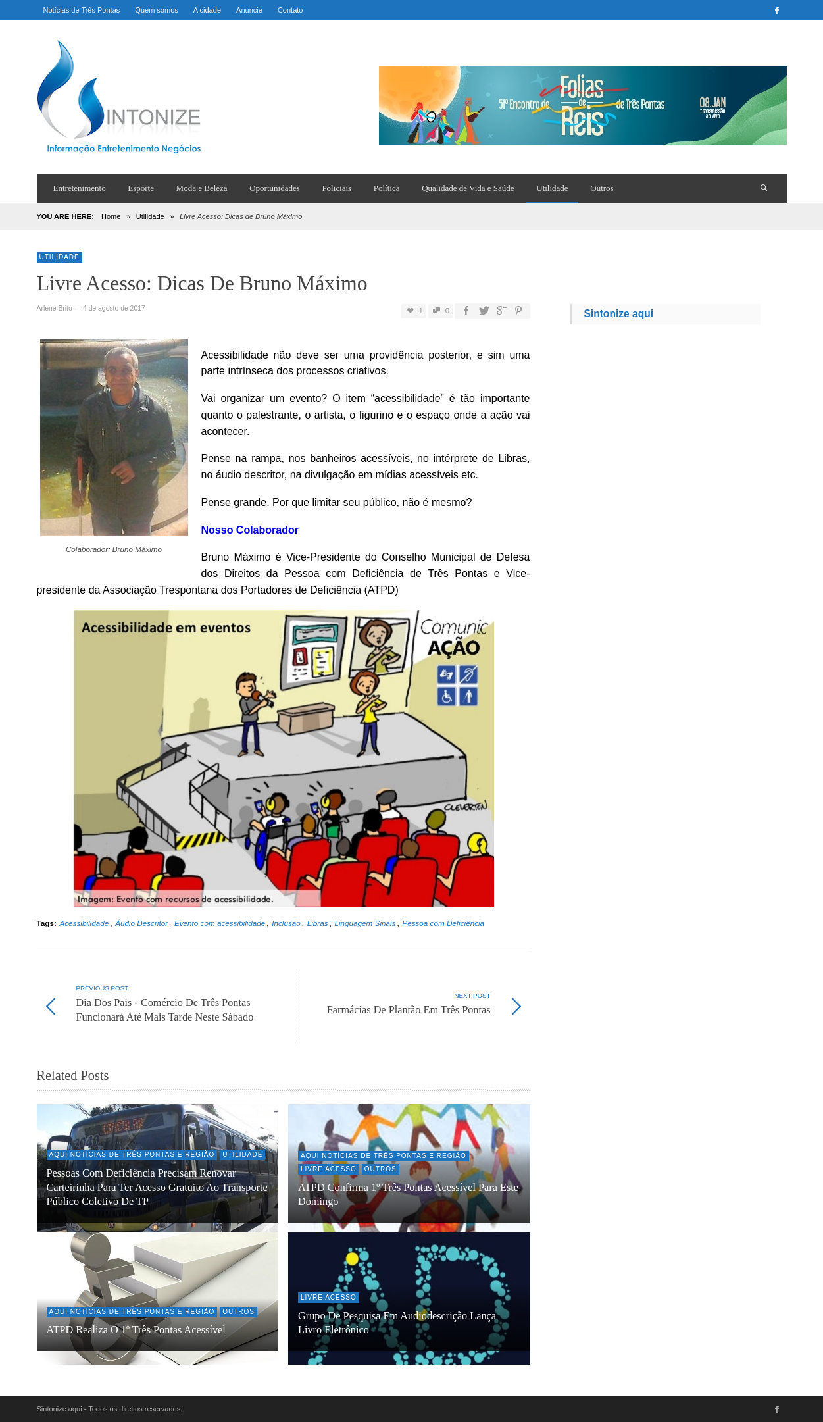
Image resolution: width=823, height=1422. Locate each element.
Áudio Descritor (141, 923)
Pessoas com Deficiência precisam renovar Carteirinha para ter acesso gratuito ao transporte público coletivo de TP (157, 1187)
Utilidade (150, 216)
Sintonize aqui (618, 313)
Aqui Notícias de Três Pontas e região (132, 1154)
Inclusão (286, 923)
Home (110, 216)
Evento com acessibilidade (219, 923)
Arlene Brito (54, 308)
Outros (380, 1169)
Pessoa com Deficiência (443, 923)
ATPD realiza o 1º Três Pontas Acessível (136, 1330)
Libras (317, 923)
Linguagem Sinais (365, 923)
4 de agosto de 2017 (114, 308)
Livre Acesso (329, 1169)
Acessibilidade (84, 923)
